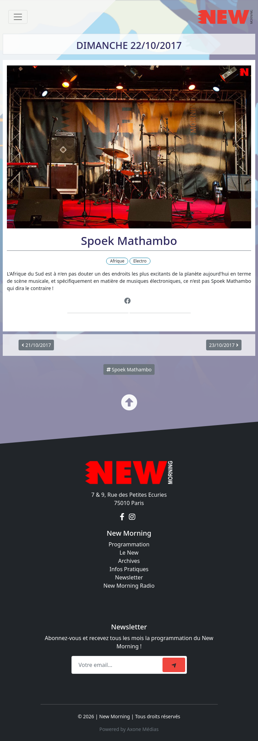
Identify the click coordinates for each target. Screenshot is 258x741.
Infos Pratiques (129, 569)
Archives (129, 561)
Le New (129, 552)
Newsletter (129, 577)
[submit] (173, 665)
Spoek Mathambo (129, 369)
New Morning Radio (129, 585)
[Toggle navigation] (17, 17)
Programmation (129, 544)
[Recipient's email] (118, 665)
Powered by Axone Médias (128, 729)
